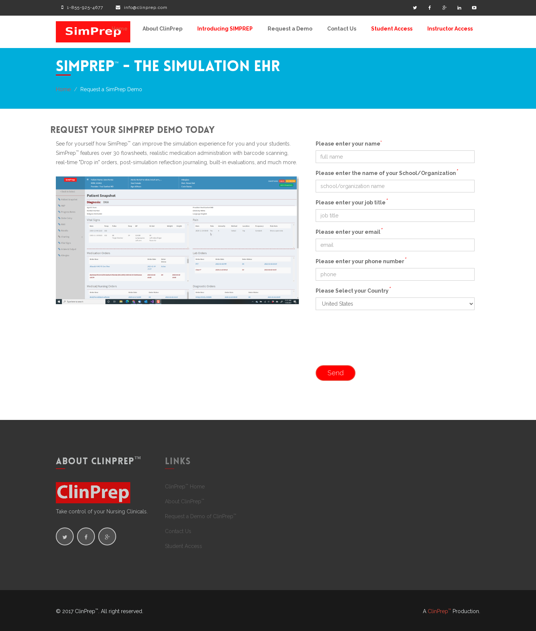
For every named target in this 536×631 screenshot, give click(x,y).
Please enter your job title (351, 201)
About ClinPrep (162, 29)
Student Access (391, 29)
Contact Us (341, 29)
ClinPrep (439, 611)
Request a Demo (290, 29)
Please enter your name (349, 143)
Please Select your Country (353, 290)
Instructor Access (450, 29)
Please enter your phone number (361, 260)
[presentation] (372, 343)
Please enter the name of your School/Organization (386, 172)
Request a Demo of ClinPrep (200, 516)
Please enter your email (349, 231)
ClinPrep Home (185, 487)
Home (120, 29)
